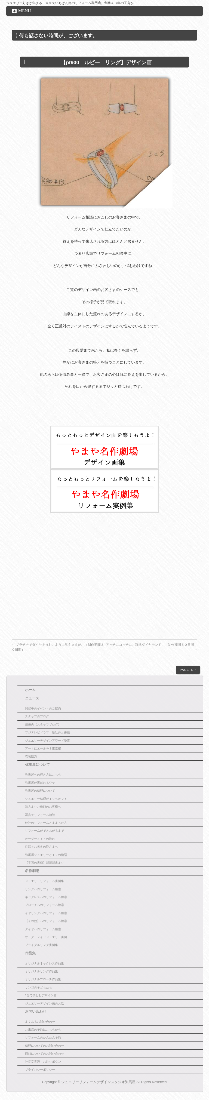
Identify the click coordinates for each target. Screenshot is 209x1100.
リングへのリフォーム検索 (43, 889)
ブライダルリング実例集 (41, 945)
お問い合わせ (35, 1011)
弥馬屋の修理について (40, 790)
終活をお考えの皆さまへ (41, 846)
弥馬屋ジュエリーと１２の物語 (46, 854)
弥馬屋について (37, 765)
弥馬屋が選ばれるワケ (40, 782)
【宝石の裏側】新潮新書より (44, 862)
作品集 (30, 953)
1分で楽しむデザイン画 (41, 995)
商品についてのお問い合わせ (44, 1053)
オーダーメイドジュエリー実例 (46, 937)
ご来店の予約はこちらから (43, 1029)
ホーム (30, 690)
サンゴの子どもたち (38, 987)
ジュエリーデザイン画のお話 (44, 1003)
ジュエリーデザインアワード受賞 (47, 740)
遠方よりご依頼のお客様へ (43, 806)
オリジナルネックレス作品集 (44, 963)
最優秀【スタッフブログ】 (43, 724)
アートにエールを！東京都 (43, 748)
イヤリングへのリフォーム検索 (46, 913)
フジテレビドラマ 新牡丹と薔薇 (47, 732)
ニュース (32, 698)
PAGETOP (188, 669)
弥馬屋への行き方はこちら (43, 774)
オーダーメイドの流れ (40, 838)
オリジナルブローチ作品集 (43, 979)
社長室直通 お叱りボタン (43, 1061)
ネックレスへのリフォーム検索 (46, 897)
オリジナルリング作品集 (41, 971)
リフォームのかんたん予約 (43, 1037)
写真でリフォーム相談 (40, 814)
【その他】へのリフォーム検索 (46, 921)
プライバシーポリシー (40, 1069)
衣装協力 (31, 756)
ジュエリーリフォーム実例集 (44, 881)
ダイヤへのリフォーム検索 (43, 929)
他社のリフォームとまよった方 (46, 822)
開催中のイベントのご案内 (43, 708)
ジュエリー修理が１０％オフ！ (46, 798)
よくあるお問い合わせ (40, 1021)
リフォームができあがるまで (44, 830)
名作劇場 (32, 871)
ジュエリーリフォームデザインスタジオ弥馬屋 (98, 1082)
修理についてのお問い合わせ (44, 1045)
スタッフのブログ (37, 716)
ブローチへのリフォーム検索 (44, 905)
